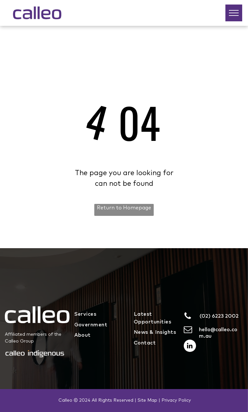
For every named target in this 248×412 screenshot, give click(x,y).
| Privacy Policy (175, 400)
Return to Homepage (124, 207)
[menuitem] (99, 314)
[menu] (233, 13)
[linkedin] (190, 347)
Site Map (147, 400)
